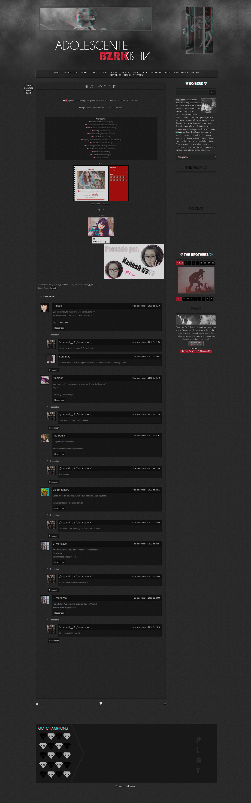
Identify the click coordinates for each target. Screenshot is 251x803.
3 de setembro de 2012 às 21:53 (146, 437)
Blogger (131, 787)
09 (184, 298)
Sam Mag (64, 357)
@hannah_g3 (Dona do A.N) (76, 343)
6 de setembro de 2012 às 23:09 (146, 524)
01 (186, 263)
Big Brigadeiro (61, 490)
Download (95, 203)
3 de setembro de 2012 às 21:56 (146, 343)
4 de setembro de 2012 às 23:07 (146, 545)
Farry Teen (64, 323)
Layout (53, 289)
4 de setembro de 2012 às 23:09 (146, 599)
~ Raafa (57, 306)
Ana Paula (59, 436)
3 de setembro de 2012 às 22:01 (146, 358)
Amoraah (58, 378)
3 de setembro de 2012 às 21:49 (146, 379)
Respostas (54, 336)
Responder (59, 329)
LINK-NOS (196, 348)
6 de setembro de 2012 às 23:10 (146, 628)
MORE (184, 31)
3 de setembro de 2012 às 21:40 (146, 307)
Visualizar (106, 203)
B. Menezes (60, 544)
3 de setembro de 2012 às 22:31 (146, 491)
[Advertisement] (196, 417)
